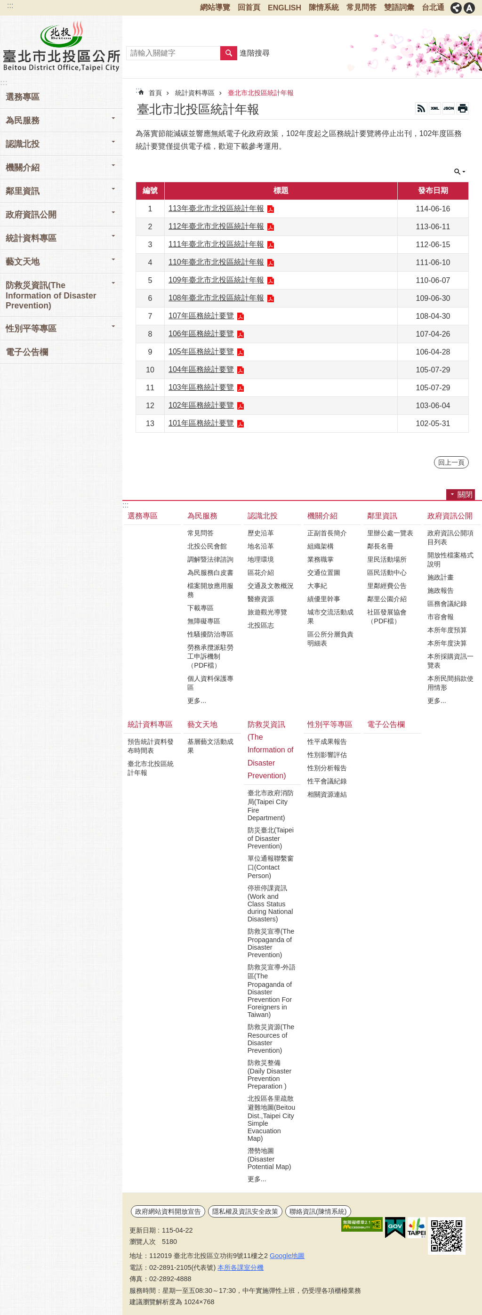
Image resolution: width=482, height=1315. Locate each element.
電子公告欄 (27, 352)
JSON (448, 108)
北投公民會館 (207, 546)
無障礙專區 (203, 621)
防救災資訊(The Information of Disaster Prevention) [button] (51, 295)
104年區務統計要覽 (201, 369)
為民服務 (202, 516)
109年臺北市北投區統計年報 (216, 280)
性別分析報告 (327, 768)
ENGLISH (284, 8)
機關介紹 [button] (23, 167)
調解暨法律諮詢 (210, 559)
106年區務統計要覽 (201, 334)
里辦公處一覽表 (390, 533)
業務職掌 (320, 559)
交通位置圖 (323, 572)
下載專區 (200, 608)
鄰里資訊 (382, 516)
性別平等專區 (330, 724)
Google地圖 (287, 1255)
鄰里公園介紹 (387, 599)
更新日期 (142, 1230)
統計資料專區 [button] (31, 238)
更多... (196, 700)
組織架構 (320, 546)
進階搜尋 (255, 53)
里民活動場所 (387, 559)
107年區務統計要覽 (201, 316)
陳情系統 (324, 7)
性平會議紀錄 (327, 781)
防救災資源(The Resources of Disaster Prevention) (271, 1038)
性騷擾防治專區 (210, 634)
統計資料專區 (195, 93)
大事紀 (317, 585)
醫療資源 (261, 599)
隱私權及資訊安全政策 (245, 1211)
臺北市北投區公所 (61, 46)
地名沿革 (261, 546)
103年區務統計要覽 (201, 387)
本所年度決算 (447, 643)
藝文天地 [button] (23, 261)
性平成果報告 (327, 741)
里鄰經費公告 (387, 585)
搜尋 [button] (228, 53)
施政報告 (440, 590)
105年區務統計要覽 (201, 351)
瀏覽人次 (142, 1241)
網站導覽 (215, 7)
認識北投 (263, 516)
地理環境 (261, 559)
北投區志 (261, 625)
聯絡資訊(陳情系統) (318, 1211)
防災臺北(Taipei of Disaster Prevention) (271, 838)
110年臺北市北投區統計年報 (216, 262)
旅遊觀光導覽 (267, 612)
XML (435, 108)
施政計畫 (440, 577)
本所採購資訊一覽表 (450, 661)
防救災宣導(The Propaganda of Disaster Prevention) (271, 943)
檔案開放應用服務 (210, 590)
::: (10, 5)
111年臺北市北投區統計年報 (216, 244)
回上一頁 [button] (451, 462)
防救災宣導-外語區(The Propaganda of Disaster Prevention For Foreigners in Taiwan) (272, 990)
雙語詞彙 (399, 7)
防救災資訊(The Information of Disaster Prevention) (271, 750)
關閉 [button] (456, 8)
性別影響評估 (327, 754)
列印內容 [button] (463, 108)
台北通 (433, 7)
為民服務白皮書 (210, 572)
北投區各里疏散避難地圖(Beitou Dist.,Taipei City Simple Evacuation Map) (272, 1118)
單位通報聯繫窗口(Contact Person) (271, 867)
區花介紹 (261, 572)
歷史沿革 (261, 533)
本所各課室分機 (240, 1267)
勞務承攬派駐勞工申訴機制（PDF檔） (210, 656)
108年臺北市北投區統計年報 (216, 298)
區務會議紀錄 (447, 603)
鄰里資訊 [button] (23, 191)
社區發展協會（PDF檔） (387, 616)
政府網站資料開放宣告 (168, 1211)
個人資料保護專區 (210, 683)
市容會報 (440, 617)
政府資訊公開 (450, 516)
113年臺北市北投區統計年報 (216, 208)
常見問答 (361, 7)
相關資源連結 (327, 794)
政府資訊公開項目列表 (450, 537)
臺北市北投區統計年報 (261, 93)
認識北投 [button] (23, 144)
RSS (421, 108)
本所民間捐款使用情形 (450, 683)
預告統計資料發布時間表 (151, 746)
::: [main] (139, 90)
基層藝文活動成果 (210, 746)
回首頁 (249, 7)
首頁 (155, 93)
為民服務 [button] (23, 120)
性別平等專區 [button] (31, 328)
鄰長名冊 (380, 546)
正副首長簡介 (327, 533)
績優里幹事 (323, 599)
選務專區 (23, 97)
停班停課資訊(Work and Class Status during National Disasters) (270, 903)
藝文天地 (202, 724)
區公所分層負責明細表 (330, 638)
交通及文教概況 (271, 585)
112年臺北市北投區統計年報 (216, 226)
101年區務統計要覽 (201, 423)
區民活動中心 (387, 572)
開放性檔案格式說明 (450, 559)
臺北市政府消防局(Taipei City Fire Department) (271, 805)
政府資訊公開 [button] (31, 214)
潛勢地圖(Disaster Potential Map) (269, 1158)
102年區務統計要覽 (201, 405)
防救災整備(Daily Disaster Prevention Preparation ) (270, 1074)
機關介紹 (322, 516)
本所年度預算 (447, 630)
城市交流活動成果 (330, 616)
